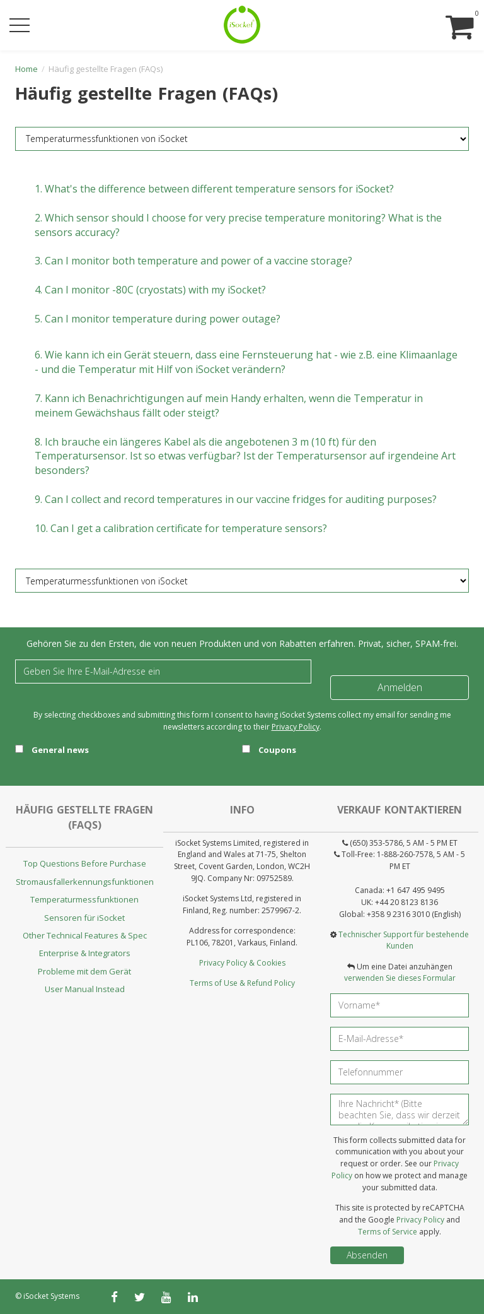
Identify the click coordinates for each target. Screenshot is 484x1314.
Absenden (367, 1255)
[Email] (163, 672)
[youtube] (166, 1297)
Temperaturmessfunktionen (84, 899)
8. (245, 456)
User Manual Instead (85, 989)
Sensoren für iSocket (84, 917)
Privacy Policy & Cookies (242, 962)
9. (236, 499)
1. (214, 189)
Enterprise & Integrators (84, 953)
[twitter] (139, 1297)
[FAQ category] (242, 139)
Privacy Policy (296, 726)
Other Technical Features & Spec (85, 935)
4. (150, 290)
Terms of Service (387, 1231)
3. (193, 261)
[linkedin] (193, 1297)
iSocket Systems (51, 1296)
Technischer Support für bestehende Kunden (403, 940)
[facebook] (114, 1297)
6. (246, 362)
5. (157, 319)
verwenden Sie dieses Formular (400, 978)
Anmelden (399, 687)
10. (181, 528)
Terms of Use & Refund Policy (242, 983)
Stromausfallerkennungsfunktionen (85, 881)
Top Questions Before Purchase (84, 863)
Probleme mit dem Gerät (84, 971)
